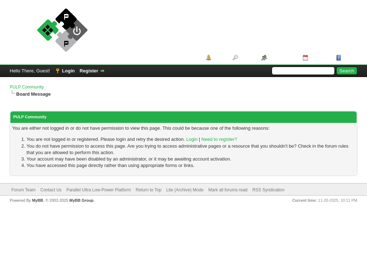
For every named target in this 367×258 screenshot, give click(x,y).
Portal (219, 57)
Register (89, 70)
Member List (282, 57)
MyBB (37, 200)
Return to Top (149, 189)
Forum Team (23, 189)
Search (247, 57)
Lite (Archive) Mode (185, 189)
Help (348, 57)
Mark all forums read (227, 189)
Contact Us (50, 189)
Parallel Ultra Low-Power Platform (98, 189)
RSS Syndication (268, 189)
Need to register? (219, 139)
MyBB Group (81, 200)
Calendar (320, 57)
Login (68, 70)
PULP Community (27, 87)
